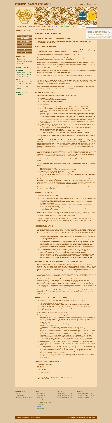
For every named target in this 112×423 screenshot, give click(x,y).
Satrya (38, 417)
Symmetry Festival (21, 63)
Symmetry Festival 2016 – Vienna (24, 74)
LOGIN (75, 86)
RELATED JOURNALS (22, 67)
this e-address (70, 59)
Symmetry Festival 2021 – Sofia (24, 72)
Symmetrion (67, 180)
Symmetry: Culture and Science (33, 3)
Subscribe (19, 32)
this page (43, 344)
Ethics (73, 26)
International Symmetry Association (25, 61)
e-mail (56, 195)
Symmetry (19, 58)
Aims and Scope (21, 26)
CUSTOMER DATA (45, 67)
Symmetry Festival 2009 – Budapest (86, 399)
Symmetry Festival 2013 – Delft (24, 76)
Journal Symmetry (21, 59)
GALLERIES (19, 71)
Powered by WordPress (23, 417)
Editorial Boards (34, 26)
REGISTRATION (77, 51)
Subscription (45, 26)
